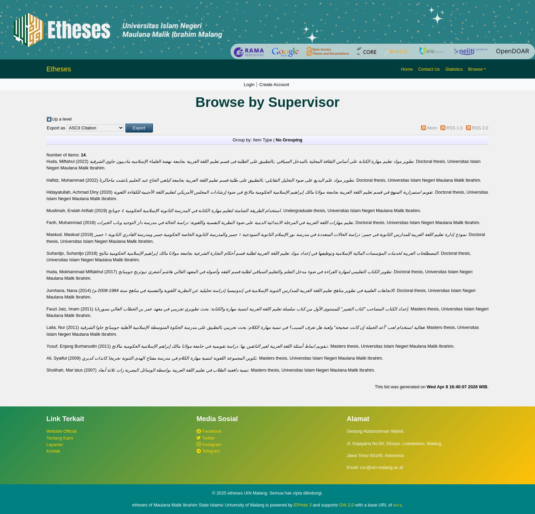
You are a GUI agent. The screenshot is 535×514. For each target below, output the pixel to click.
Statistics (454, 69)
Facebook (209, 431)
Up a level (62, 119)
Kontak (53, 451)
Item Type (262, 139)
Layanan (54, 444)
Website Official (61, 431)
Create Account (274, 84)
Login (249, 84)
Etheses (58, 69)
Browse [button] (475, 69)
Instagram (209, 444)
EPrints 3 (303, 505)
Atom (432, 127)
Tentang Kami (59, 438)
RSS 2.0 (480, 127)
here (397, 505)
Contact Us (429, 69)
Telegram (208, 451)
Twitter (206, 438)
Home (407, 69)
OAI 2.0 (346, 505)
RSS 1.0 (454, 127)
